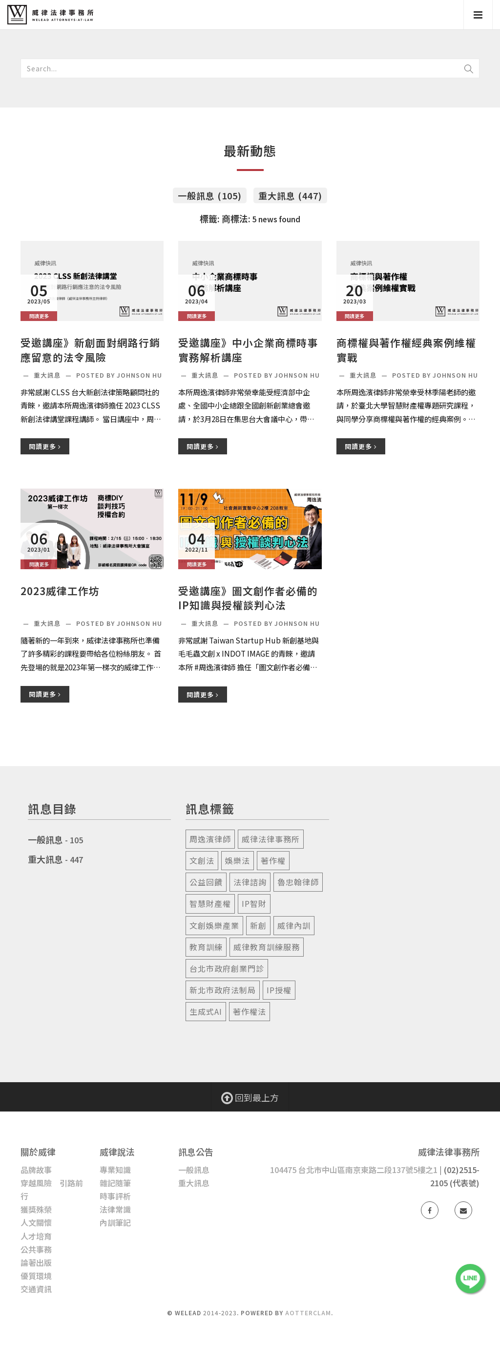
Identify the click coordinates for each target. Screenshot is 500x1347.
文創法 (201, 860)
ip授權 (279, 990)
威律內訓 (294, 925)
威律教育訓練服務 (266, 947)
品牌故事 (36, 1170)
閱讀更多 (45, 446)
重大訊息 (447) (290, 195)
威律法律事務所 (271, 839)
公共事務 (36, 1249)
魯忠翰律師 (298, 882)
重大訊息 (48, 375)
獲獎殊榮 (36, 1209)
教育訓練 (206, 947)
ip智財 (254, 903)
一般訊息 (45, 839)
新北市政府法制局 (222, 990)
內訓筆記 (115, 1222)
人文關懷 (36, 1222)
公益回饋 (206, 882)
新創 (258, 925)
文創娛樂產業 (214, 925)
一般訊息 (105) (210, 195)
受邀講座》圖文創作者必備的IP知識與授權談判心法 (248, 598)
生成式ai (205, 1011)
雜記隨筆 (115, 1183)
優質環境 (36, 1276)
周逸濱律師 (210, 839)
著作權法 (249, 1011)
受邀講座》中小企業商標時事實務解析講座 (248, 350)
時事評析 (115, 1196)
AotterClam (308, 1312)
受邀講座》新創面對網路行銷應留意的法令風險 (90, 350)
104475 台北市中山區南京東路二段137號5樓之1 (354, 1170)
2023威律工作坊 (60, 591)
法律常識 (115, 1209)
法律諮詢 (250, 882)
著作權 (273, 860)
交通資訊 (36, 1289)
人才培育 (36, 1236)
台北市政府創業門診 (226, 968)
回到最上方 (250, 1097)
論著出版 (36, 1262)
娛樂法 (237, 860)
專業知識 (115, 1170)
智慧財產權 (210, 903)
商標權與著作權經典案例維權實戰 (406, 350)
